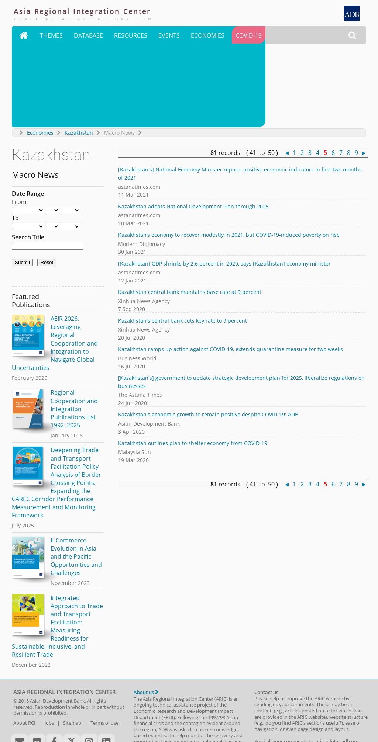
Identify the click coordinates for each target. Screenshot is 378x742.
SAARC (236, 710)
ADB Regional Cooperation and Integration (56, 710)
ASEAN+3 (179, 710)
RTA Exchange (27, 722)
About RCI (24, 640)
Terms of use (104, 640)
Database (88, 36)
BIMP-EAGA (266, 710)
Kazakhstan (79, 49)
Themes (51, 36)
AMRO (141, 716)
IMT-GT (324, 710)
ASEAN (157, 710)
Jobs (49, 640)
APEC (139, 710)
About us (146, 609)
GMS (307, 710)
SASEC (343, 710)
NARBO (216, 710)
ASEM (196, 710)
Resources (130, 36)
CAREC (290, 710)
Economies (207, 36)
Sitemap (72, 640)
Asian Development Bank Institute (80, 716)
